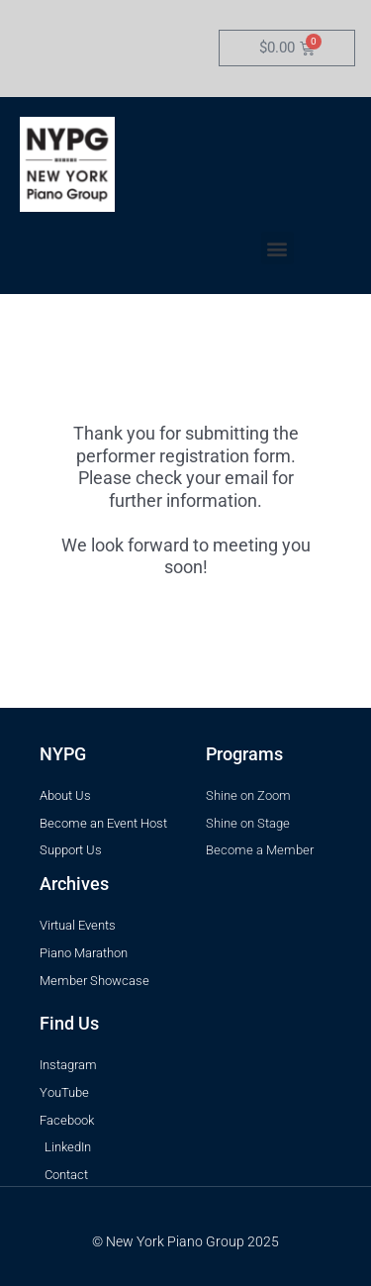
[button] (277, 248)
